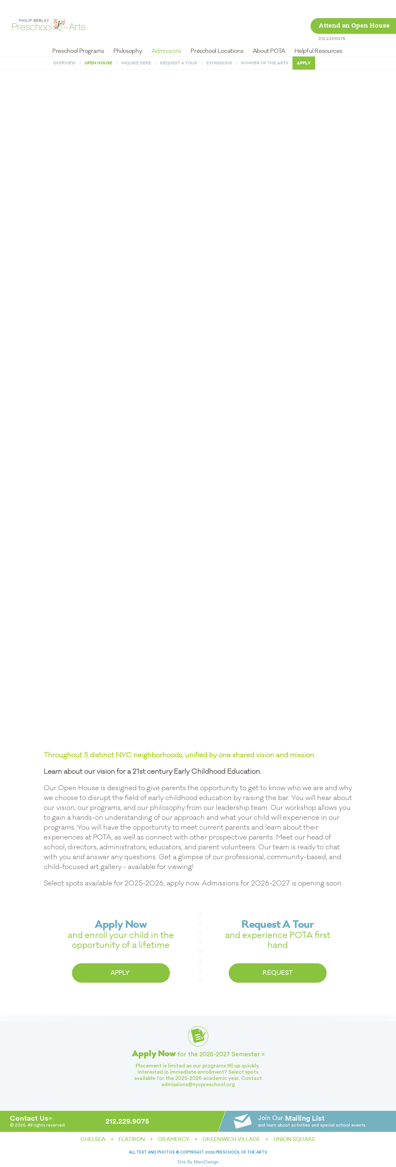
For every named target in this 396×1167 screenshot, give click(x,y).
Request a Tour (179, 45)
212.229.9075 (331, 20)
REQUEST (278, 973)
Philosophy (127, 33)
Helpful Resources (318, 33)
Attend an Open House (354, 8)
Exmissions (219, 45)
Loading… (198, 381)
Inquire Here (136, 45)
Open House (98, 45)
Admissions (166, 33)
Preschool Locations (217, 33)
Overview (64, 45)
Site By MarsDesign (198, 1162)
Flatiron (132, 1139)
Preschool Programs (78, 33)
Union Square (294, 1139)
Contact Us (29, 1118)
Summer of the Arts (264, 45)
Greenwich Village (231, 1139)
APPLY (120, 973)
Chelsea (93, 1139)
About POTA (269, 33)
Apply (304, 45)
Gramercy (173, 1139)
